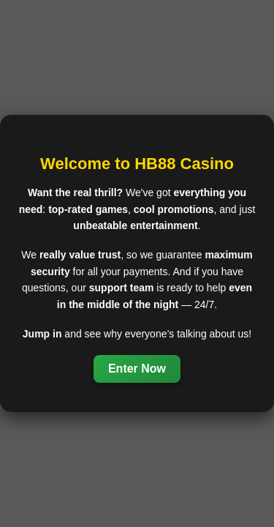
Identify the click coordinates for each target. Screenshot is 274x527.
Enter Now (137, 368)
